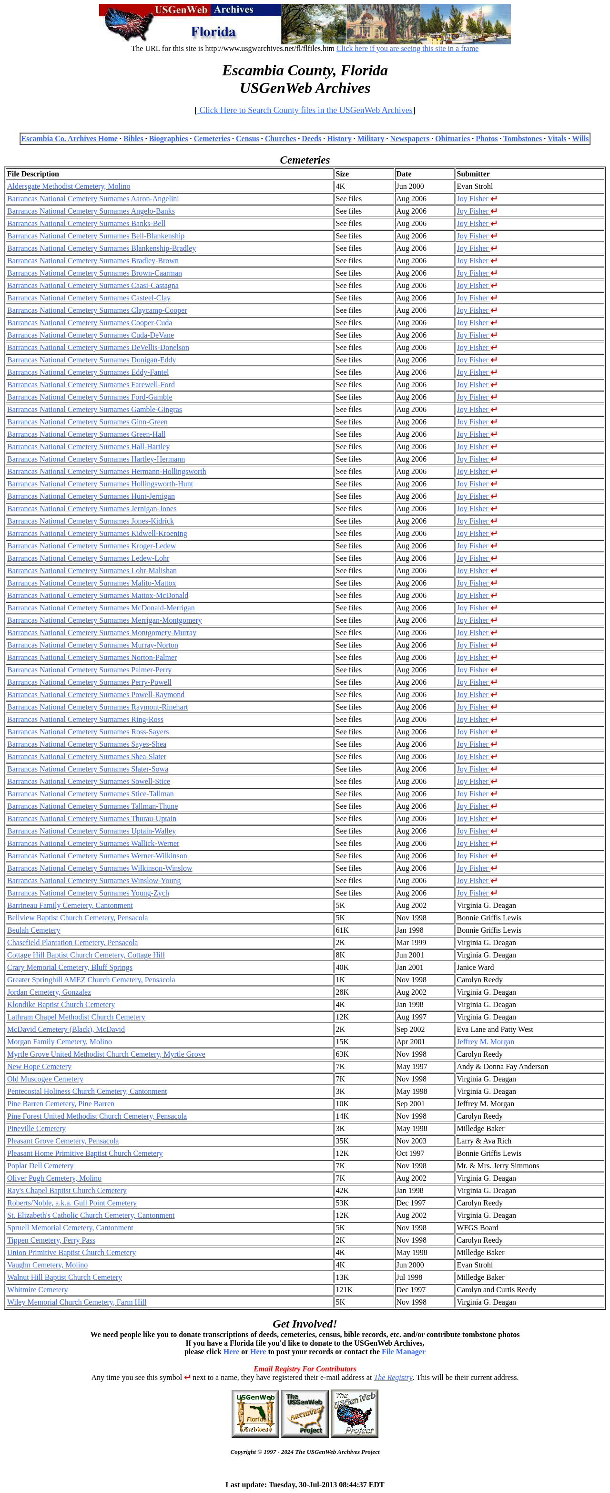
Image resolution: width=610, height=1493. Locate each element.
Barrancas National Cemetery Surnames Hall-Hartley (88, 447)
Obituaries (452, 138)
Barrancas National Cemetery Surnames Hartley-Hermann (96, 459)
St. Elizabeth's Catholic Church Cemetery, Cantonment (91, 1215)
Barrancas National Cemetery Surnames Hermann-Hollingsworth (106, 471)
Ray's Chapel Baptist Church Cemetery (67, 1190)
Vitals (557, 138)
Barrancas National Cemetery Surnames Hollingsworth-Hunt (100, 484)
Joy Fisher (477, 199)
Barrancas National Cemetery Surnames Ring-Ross (85, 719)
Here (231, 1352)
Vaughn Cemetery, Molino (47, 1265)
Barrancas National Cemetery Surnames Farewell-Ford (91, 385)
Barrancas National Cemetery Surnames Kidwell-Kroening (97, 533)
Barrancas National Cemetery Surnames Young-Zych (88, 893)
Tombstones (522, 138)
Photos (487, 138)
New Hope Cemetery (39, 1066)
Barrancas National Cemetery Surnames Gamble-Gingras (94, 409)
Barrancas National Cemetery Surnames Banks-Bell (86, 223)
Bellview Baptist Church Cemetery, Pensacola (77, 918)
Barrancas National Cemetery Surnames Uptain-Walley (91, 831)
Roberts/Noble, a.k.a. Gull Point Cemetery (72, 1203)
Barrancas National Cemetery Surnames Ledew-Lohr (88, 558)
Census (247, 138)
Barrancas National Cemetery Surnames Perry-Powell (89, 682)
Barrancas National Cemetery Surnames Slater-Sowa (87, 769)
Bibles (133, 138)
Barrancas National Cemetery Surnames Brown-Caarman (94, 273)
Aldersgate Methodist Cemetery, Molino (68, 186)
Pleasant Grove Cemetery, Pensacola (63, 1141)
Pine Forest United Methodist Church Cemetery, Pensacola (97, 1116)
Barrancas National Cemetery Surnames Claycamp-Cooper (97, 310)
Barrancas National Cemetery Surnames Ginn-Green (87, 422)
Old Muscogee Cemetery (45, 1079)
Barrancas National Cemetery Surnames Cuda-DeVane (90, 335)
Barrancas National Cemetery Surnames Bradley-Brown (93, 261)
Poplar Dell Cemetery (40, 1166)
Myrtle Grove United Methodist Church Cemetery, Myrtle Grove (106, 1054)
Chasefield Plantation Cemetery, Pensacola (72, 942)
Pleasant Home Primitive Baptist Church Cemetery (85, 1153)
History (339, 138)
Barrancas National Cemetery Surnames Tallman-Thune (92, 806)
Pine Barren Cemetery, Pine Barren (60, 1104)
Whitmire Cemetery (37, 1290)
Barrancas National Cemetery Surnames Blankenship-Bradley (101, 248)
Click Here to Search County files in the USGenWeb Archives (304, 110)
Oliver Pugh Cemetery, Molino (54, 1178)
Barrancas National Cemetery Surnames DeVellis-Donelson (98, 347)
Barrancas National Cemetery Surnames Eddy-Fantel (88, 372)
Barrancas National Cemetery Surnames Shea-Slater (86, 756)
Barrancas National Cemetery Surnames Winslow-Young (94, 880)
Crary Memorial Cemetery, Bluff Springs (69, 967)
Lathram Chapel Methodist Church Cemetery (76, 1017)
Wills (580, 138)
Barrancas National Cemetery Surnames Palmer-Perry (89, 670)
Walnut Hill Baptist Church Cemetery (64, 1277)
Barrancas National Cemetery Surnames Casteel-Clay (89, 298)
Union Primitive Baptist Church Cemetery (71, 1252)
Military (371, 138)
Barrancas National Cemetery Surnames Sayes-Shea (86, 744)
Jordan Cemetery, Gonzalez (49, 992)
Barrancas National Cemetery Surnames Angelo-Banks (91, 211)
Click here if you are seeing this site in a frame (407, 48)
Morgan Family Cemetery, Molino (59, 1042)
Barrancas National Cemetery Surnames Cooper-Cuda (89, 323)
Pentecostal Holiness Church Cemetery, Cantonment (87, 1091)
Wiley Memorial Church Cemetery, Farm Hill (76, 1302)
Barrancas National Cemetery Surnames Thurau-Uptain (91, 818)
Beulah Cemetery (34, 930)
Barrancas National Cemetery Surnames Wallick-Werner (93, 843)
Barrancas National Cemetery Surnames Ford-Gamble (90, 397)
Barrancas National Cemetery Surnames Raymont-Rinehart (97, 707)
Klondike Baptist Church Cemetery (61, 1004)
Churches (280, 138)
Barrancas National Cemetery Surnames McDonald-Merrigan (101, 608)
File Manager (404, 1352)
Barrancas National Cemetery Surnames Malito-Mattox (91, 583)
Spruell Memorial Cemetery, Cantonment (70, 1228)
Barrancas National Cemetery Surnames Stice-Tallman (90, 794)
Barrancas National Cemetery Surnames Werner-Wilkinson (97, 856)
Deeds (311, 138)
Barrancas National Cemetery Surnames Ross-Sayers (88, 732)
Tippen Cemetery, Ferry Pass (51, 1240)
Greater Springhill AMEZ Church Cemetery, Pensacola (91, 980)
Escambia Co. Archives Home (69, 138)
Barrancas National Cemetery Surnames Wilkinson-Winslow (100, 868)
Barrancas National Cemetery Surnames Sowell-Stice (88, 781)
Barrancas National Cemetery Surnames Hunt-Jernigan (91, 496)
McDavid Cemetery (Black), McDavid (66, 1029)
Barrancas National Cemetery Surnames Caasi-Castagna (93, 285)
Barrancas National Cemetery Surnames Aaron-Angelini (93, 199)
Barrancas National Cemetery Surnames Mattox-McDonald (97, 595)
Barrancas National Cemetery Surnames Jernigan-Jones (91, 509)
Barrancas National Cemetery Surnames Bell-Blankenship (95, 236)
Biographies (168, 138)
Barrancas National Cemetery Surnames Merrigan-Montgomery (104, 620)
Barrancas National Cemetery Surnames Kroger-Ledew (91, 546)
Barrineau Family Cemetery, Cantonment (70, 905)
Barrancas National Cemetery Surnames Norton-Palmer (92, 657)
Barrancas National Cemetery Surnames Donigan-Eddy (91, 360)
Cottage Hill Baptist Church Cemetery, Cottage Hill (86, 955)
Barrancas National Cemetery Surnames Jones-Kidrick (90, 521)
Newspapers (410, 138)
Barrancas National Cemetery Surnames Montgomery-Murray (101, 632)
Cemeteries (211, 138)
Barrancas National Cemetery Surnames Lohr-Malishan (92, 570)
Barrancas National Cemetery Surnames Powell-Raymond (95, 694)
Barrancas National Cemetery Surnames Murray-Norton (92, 645)
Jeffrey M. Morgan (486, 1042)
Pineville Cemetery (36, 1128)
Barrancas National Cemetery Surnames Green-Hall (86, 434)
